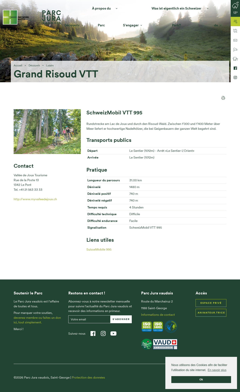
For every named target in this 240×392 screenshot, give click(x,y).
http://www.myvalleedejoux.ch (35, 199)
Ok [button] (201, 379)
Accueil (18, 65)
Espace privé (211, 303)
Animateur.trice (211, 312)
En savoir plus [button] (217, 370)
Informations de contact (158, 315)
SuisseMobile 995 (98, 249)
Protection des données (88, 377)
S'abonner (121, 319)
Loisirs (50, 65)
